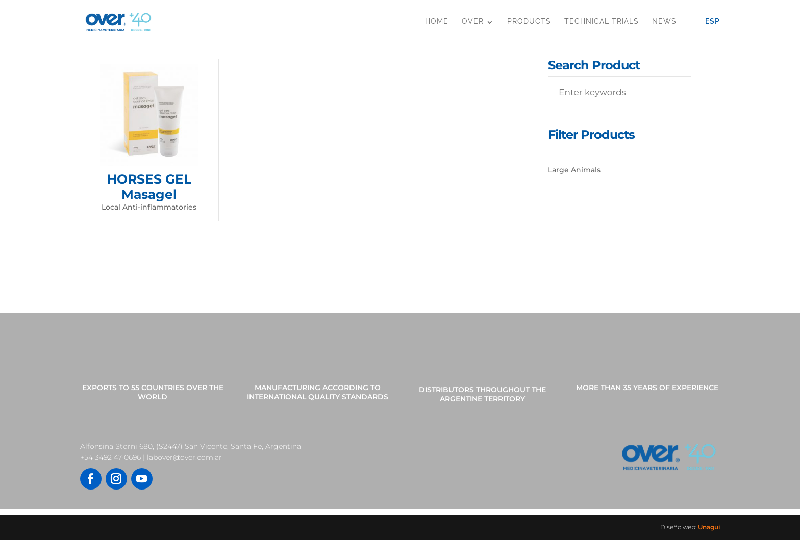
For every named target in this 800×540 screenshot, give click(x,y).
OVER (473, 21)
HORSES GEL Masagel (149, 186)
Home (436, 21)
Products (529, 21)
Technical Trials (601, 21)
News (664, 21)
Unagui (709, 527)
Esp (712, 21)
